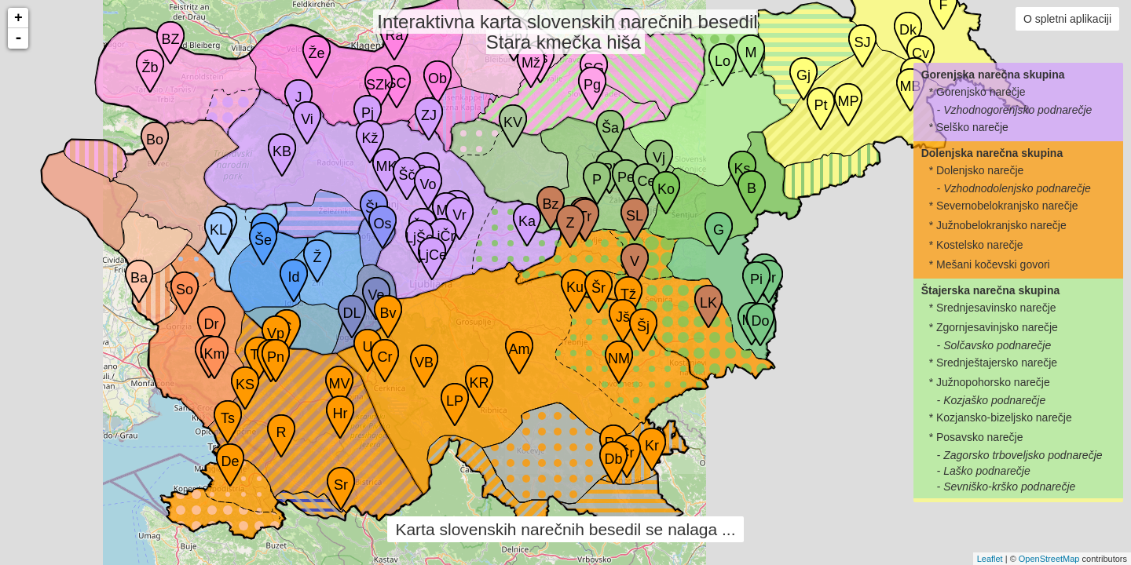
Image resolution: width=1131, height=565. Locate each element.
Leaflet (990, 558)
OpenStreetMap (1049, 558)
